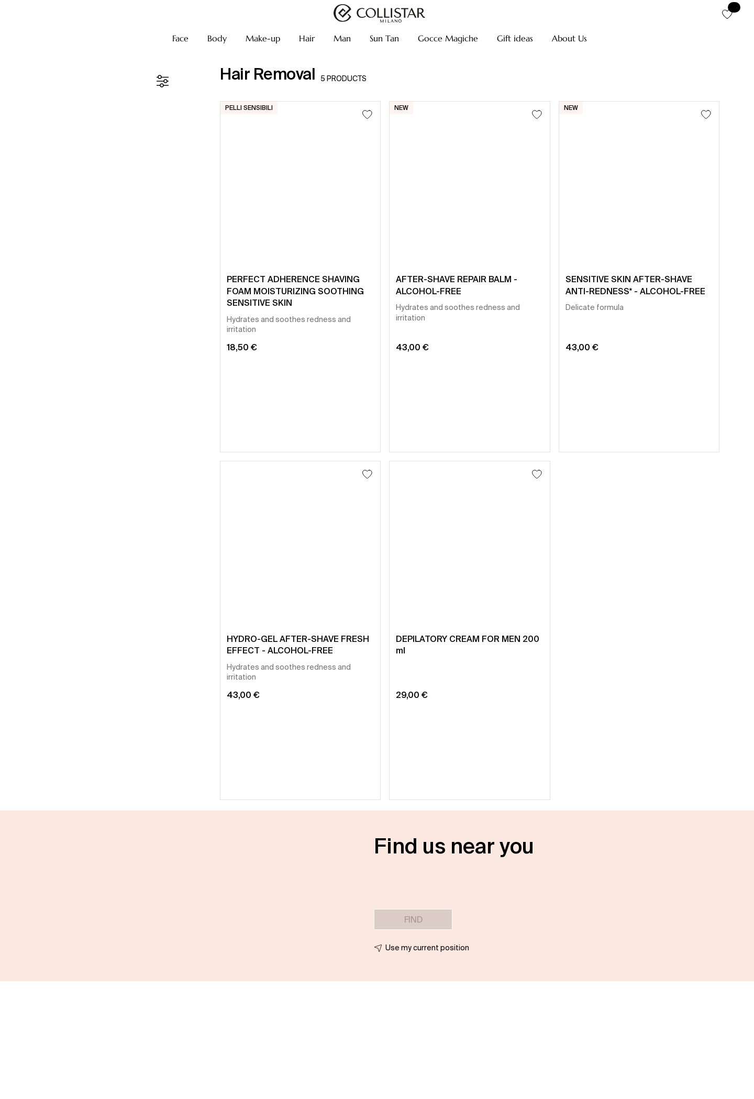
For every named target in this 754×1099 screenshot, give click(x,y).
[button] (180, 38)
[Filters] (162, 81)
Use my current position (427, 947)
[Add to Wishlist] (367, 114)
